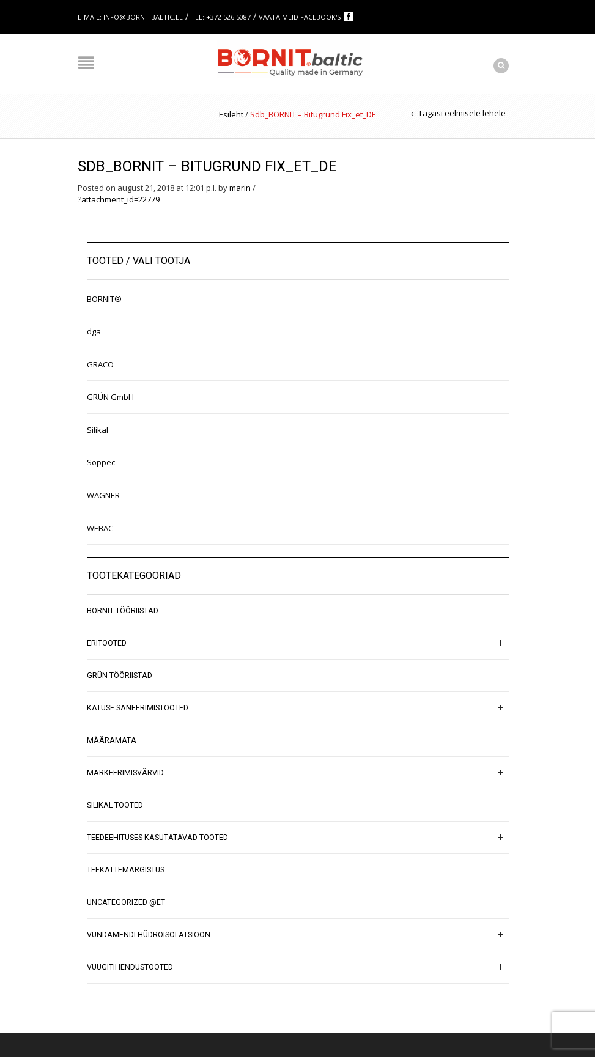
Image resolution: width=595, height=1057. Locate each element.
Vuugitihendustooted (130, 967)
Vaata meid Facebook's (300, 16)
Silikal (97, 429)
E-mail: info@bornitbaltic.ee (130, 16)
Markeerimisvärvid (125, 772)
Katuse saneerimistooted (137, 708)
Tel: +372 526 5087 (221, 16)
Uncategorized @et (126, 902)
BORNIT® (104, 298)
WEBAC (100, 528)
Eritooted (107, 643)
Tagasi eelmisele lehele (462, 113)
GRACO (100, 364)
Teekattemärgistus (125, 870)
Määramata (111, 740)
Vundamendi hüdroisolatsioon (148, 934)
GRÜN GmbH (110, 396)
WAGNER (103, 495)
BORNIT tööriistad (122, 610)
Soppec (101, 462)
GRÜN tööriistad (119, 675)
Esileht (231, 114)
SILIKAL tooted (115, 805)
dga (94, 331)
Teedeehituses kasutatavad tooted (157, 837)
